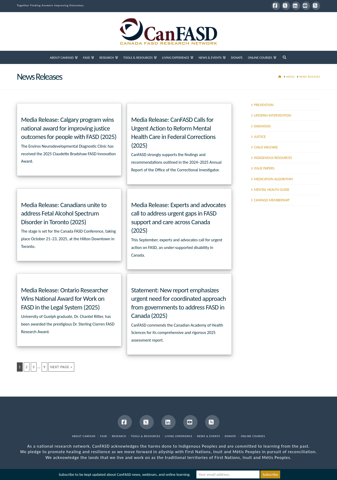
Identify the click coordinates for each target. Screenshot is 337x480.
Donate (230, 436)
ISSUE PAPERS (262, 168)
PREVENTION (262, 105)
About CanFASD (84, 436)
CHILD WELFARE (264, 147)
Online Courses (253, 436)
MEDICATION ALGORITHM (272, 179)
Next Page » (61, 367)
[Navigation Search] (284, 57)
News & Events (208, 436)
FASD (103, 436)
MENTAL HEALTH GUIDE (270, 189)
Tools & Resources (145, 436)
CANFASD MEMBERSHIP (270, 200)
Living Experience (178, 436)
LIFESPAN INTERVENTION (271, 115)
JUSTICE (258, 136)
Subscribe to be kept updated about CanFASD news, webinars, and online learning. (124, 474)
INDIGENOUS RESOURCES (271, 158)
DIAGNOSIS (261, 126)
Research (119, 436)
